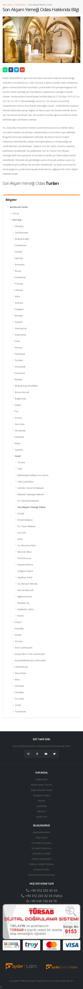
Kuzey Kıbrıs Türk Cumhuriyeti (30, 654)
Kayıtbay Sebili (25, 577)
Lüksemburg (21, 666)
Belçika (18, 379)
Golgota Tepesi (25, 571)
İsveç (17, 341)
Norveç (18, 347)
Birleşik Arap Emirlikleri (26, 385)
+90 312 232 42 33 (41, 890)
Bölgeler (20, 5)
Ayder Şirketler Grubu (41, 790)
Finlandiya (20, 353)
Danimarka (20, 334)
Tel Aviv (21, 462)
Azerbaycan (21, 328)
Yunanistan (20, 711)
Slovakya (19, 692)
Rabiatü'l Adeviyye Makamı (31, 494)
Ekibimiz (42, 811)
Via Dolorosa (24, 558)
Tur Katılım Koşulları (42, 842)
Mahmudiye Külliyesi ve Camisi (33, 475)
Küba (17, 296)
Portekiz (19, 360)
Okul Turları (41, 837)
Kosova (19, 641)
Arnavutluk (20, 366)
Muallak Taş (23, 602)
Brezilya (19, 315)
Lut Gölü (22, 532)
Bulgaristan (20, 398)
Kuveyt (18, 634)
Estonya (19, 302)
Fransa (18, 417)
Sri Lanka (19, 698)
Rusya (18, 270)
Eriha (20, 539)
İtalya (17, 443)
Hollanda (19, 436)
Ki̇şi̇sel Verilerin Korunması (41, 874)
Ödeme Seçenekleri (41, 858)
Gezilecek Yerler (19, 207)
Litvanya (19, 290)
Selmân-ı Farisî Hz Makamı (31, 488)
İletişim (41, 800)
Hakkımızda (41, 779)
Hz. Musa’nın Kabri (27, 545)
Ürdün (18, 705)
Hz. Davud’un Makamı (28, 500)
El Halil (21, 513)
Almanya (19, 226)
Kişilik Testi (41, 816)
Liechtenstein (21, 232)
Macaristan (20, 673)
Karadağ (19, 628)
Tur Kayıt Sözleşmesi (41, 848)
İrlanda (18, 251)
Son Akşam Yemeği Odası (31, 507)
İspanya (19, 449)
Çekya (18, 405)
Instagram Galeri (41, 795)
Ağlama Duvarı (25, 596)
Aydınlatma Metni (41, 832)
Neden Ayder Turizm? (41, 784)
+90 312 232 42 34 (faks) (41, 896)
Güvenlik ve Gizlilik (41, 853)
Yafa (20, 468)
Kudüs (21, 615)
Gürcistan (20, 424)
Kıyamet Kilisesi (25, 564)
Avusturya (20, 373)
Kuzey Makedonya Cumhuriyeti (30, 660)
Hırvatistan (20, 430)
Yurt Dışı (17, 219)
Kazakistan (20, 277)
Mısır (17, 679)
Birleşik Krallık (22, 238)
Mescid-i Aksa (24, 551)
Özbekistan (20, 245)
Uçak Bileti (41, 806)
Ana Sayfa (7, 5)
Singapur (19, 309)
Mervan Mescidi (25, 590)
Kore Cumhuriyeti (23, 647)
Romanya (19, 264)
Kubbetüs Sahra (26, 609)
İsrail (18, 456)
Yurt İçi (15, 213)
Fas (16, 411)
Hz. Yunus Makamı (27, 526)
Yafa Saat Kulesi (26, 481)
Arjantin (19, 322)
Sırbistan (19, 685)
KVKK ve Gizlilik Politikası (41, 864)
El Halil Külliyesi (25, 519)
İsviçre (18, 622)
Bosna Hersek (22, 392)
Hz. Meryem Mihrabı (28, 583)
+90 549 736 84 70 (41, 901)
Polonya (19, 283)
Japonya (19, 258)
